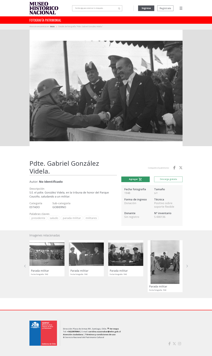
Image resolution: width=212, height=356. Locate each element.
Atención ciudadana (73, 334)
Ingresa (146, 8)
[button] (25, 266)
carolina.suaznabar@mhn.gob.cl (104, 331)
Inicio (52, 26)
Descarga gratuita (168, 179)
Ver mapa (113, 328)
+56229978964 (73, 331)
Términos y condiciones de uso (100, 334)
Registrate (165, 8)
